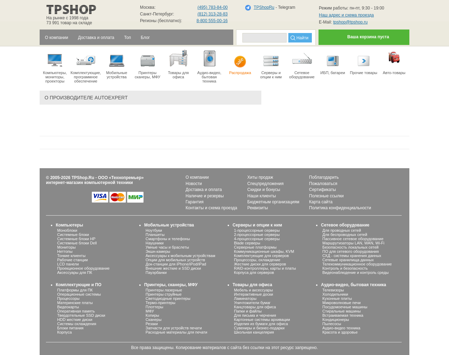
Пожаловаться (323, 183)
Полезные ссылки (326, 195)
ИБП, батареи (332, 62)
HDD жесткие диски (74, 319)
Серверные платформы (255, 247)
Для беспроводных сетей (344, 234)
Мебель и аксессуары (253, 290)
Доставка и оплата (204, 189)
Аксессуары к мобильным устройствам (180, 256)
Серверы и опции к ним (257, 225)
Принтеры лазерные (164, 290)
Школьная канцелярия (254, 332)
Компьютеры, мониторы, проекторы (55, 66)
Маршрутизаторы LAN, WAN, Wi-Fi (353, 243)
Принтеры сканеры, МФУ (147, 64)
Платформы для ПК (75, 290)
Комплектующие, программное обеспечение (86, 66)
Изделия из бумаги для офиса (261, 324)
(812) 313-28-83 (212, 14)
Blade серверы (247, 243)
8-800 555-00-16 (212, 20)
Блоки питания (70, 328)
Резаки (152, 324)
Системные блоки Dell (77, 243)
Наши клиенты (261, 195)
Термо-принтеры (160, 303)
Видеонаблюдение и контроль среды (355, 272)
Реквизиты (257, 207)
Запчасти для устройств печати (174, 328)
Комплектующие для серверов (261, 256)
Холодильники (335, 294)
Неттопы (65, 251)
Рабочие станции (72, 260)
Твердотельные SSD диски (81, 315)
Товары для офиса (178, 64)
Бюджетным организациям (273, 201)
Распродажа (240, 62)
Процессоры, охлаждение (257, 260)
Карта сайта (321, 201)
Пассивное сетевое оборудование (352, 239)
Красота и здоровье (340, 332)
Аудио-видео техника (341, 328)
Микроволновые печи (341, 303)
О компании (197, 177)
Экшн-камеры (158, 251)
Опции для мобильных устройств (175, 260)
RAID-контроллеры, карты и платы (265, 268)
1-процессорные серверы (257, 230)
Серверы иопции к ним (271, 64)
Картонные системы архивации (262, 319)
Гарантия (194, 201)
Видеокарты (68, 307)
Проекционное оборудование (83, 268)
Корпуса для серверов (254, 272)
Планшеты (155, 234)
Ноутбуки (154, 230)
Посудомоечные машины (344, 307)
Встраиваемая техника (342, 315)
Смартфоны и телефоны (168, 239)
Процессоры (68, 298)
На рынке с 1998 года (67, 17)
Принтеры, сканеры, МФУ (170, 284)
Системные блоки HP (76, 239)
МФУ (150, 311)
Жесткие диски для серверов (260, 264)
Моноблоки (67, 230)
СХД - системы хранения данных (351, 256)
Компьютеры (69, 225)
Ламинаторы (245, 298)
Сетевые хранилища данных (348, 260)
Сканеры (153, 319)
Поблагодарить (324, 177)
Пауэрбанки (156, 272)
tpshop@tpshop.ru (350, 22)
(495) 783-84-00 (212, 7)
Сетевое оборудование (302, 64)
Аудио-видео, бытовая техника (353, 284)
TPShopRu (264, 7)
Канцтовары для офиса (255, 307)
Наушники (154, 243)
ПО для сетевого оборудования (350, 251)
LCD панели (68, 264)
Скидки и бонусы (263, 189)
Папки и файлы (248, 311)
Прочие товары (363, 62)
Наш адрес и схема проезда (346, 15)
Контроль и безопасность (345, 268)
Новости (194, 183)
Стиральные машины (341, 311)
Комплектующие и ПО (78, 284)
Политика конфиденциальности (340, 207)
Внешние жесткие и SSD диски (173, 268)
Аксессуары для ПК (74, 272)
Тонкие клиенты (71, 256)
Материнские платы (75, 303)
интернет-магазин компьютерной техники (89, 182)
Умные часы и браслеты (167, 247)
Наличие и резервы (205, 195)
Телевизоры (333, 290)
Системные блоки (73, 234)
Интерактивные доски (253, 294)
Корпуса (64, 332)
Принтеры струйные (164, 294)
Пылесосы (331, 324)
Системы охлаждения (76, 324)
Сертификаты (322, 189)
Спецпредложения (265, 183)
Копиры (152, 315)
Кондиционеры (335, 319)
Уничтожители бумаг (252, 303)
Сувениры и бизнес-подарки (259, 328)
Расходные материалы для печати (176, 332)
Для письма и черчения (255, 315)
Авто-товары (394, 62)
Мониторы (66, 247)
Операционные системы (79, 294)
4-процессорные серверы (257, 239)
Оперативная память (76, 311)
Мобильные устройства (116, 64)
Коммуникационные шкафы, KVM (264, 251)
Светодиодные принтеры (168, 298)
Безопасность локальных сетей (350, 247)
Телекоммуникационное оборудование (357, 264)
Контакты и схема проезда (211, 207)
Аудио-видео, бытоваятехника (209, 66)
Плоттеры (154, 307)
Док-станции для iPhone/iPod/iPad (176, 264)
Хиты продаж (260, 177)
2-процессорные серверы (257, 234)
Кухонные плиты (337, 298)
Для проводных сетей (341, 230)
